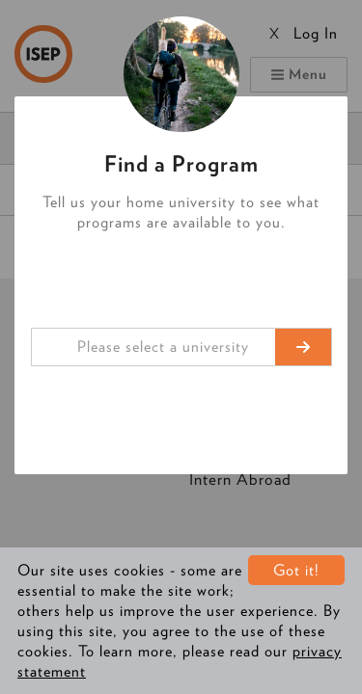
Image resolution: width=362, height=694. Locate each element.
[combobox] (181, 347)
